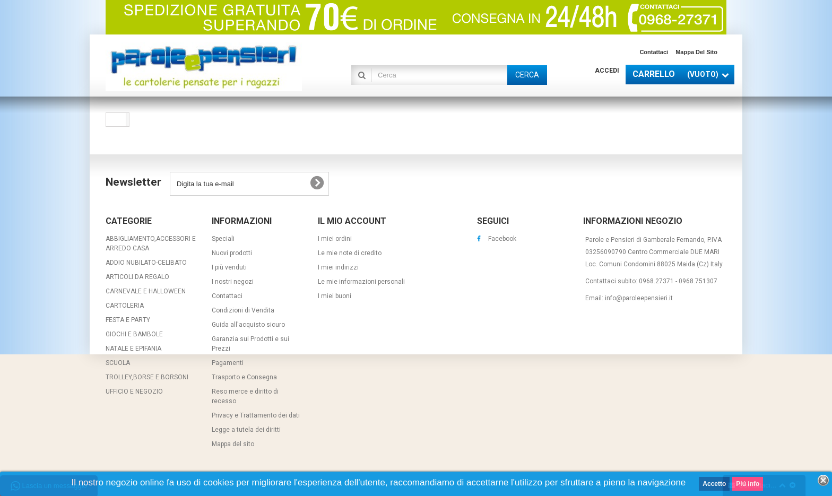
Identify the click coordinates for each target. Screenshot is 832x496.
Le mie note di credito (350, 253)
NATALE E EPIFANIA (133, 348)
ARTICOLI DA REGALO (137, 277)
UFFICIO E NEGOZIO (134, 391)
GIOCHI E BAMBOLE (134, 334)
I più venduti (229, 267)
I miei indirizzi (338, 267)
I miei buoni (334, 296)
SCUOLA (118, 363)
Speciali (223, 238)
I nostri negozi (233, 281)
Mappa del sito (696, 52)
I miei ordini (335, 238)
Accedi (607, 70)
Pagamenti (228, 363)
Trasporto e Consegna (244, 377)
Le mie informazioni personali (361, 281)
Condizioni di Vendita (243, 310)
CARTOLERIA (125, 305)
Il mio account (352, 221)
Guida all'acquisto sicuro (248, 324)
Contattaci (653, 52)
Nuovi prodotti (232, 253)
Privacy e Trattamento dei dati (256, 415)
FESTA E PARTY (128, 320)
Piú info (747, 484)
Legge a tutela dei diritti (246, 429)
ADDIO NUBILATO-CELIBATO (146, 262)
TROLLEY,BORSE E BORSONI (147, 377)
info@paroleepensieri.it (639, 298)
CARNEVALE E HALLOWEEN (146, 291)
